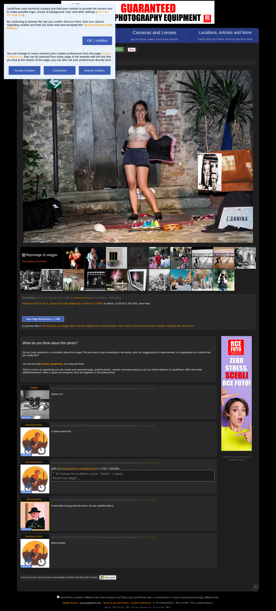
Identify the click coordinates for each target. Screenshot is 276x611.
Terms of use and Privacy (116, 603)
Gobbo (34, 387)
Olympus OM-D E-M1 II (35, 303)
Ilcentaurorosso (83, 297)
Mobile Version (70, 603)
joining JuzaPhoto (51, 363)
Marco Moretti (77, 325)
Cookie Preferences (141, 603)
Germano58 (48, 325)
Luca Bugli (62, 325)
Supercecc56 (173, 325)
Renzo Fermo (141, 325)
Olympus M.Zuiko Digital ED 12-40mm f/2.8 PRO (76, 303)
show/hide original (144, 388)
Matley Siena (93, 325)
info (242, 460)
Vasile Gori (188, 325)
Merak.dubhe (109, 325)
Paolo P (128, 325)
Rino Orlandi (157, 325)
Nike (120, 325)
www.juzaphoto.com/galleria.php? (79, 468)
